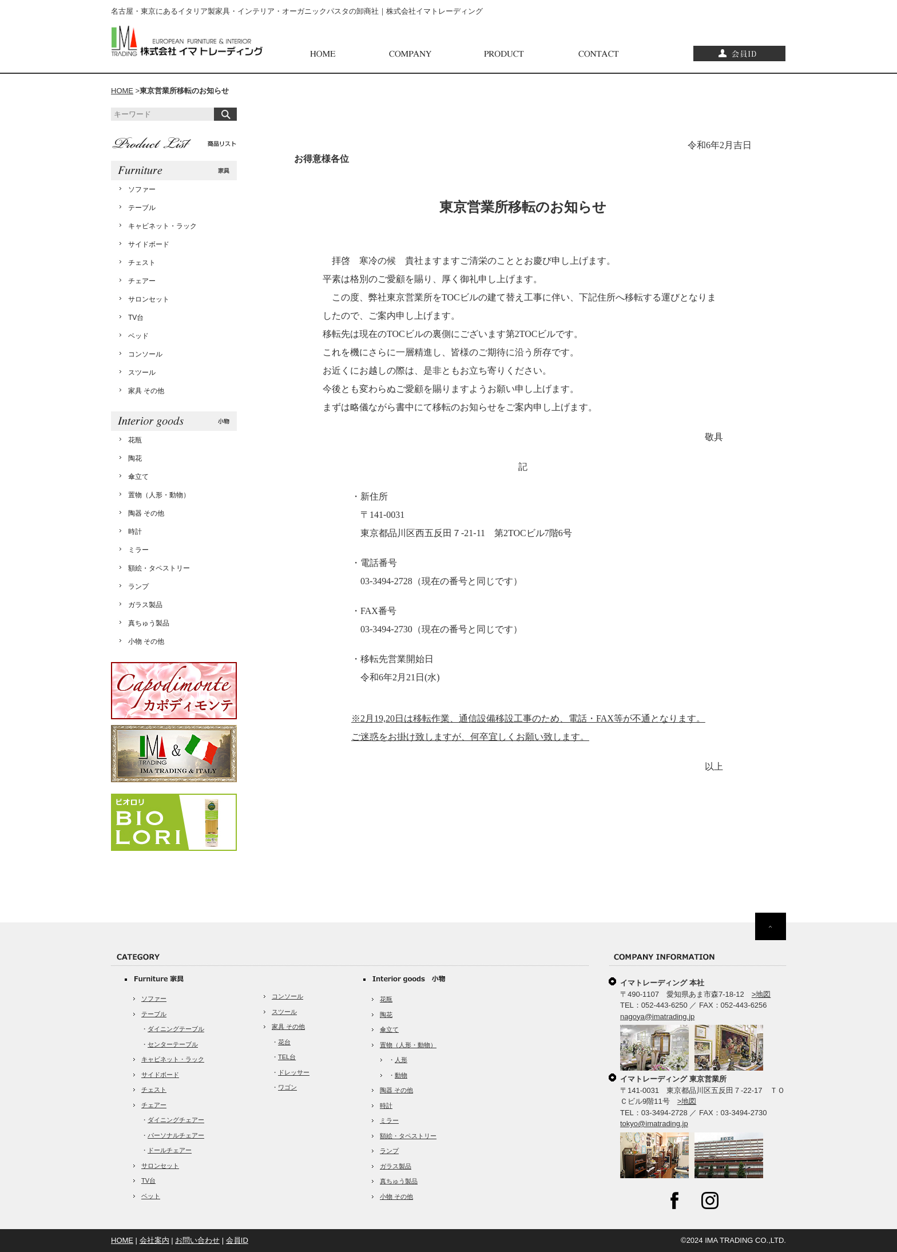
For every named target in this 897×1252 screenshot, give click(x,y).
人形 (401, 1059)
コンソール (145, 354)
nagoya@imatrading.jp (657, 1016)
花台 (284, 1042)
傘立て (138, 477)
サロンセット (148, 299)
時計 (135, 532)
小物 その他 (146, 641)
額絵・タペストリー (159, 568)
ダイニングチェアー (176, 1119)
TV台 (136, 318)
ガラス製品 (145, 605)
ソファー (142, 189)
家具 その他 (146, 391)
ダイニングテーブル (176, 1028)
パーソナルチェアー (176, 1135)
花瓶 (135, 440)
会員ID (237, 1240)
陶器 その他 (146, 513)
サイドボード (148, 244)
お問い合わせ (197, 1240)
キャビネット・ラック (162, 226)
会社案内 (154, 1240)
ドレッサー (293, 1072)
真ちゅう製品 (148, 623)
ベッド (138, 336)
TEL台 (287, 1056)
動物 (401, 1075)
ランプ (138, 587)
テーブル (142, 208)
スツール (142, 373)
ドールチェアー (170, 1150)
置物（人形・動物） (159, 495)
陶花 (135, 458)
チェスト (142, 263)
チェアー (142, 281)
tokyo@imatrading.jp (654, 1123)
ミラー (138, 550)
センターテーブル (173, 1044)
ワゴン (287, 1087)
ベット (150, 1195)
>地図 (761, 994)
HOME (122, 90)
